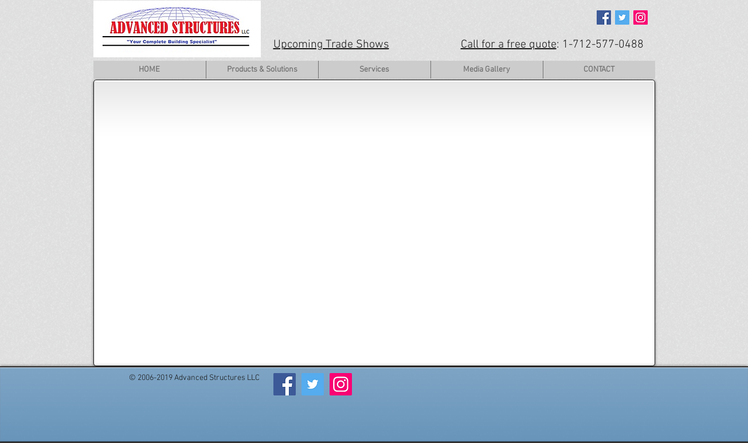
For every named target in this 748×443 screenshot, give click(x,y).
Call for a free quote (509, 45)
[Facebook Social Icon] (604, 17)
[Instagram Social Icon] (640, 17)
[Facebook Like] (149, 391)
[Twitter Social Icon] (622, 17)
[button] (262, 70)
